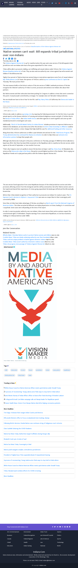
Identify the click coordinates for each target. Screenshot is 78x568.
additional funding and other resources (59, 129)
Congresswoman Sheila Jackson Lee (16, 43)
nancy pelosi (56, 370)
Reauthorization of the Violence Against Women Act (46, 46)
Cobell (9, 542)
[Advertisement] (39, 21)
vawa (30, 375)
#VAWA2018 (55, 220)
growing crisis (27, 114)
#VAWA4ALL (11, 108)
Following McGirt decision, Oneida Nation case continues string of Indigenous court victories (33, 423)
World (58, 546)
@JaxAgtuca (66, 220)
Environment (27, 532)
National (42, 546)
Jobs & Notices (44, 539)
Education (10, 546)
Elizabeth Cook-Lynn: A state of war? (15, 439)
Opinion (59, 532)
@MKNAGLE (60, 220)
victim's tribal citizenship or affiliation (55, 127)
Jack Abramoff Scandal (46, 535)
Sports (59, 539)
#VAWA (51, 220)
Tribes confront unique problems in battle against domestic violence (24, 239)
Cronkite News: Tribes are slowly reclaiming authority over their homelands (26, 237)
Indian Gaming (11, 4)
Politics (59, 535)
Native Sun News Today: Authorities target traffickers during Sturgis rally (27, 434)
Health (25, 542)
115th (6, 370)
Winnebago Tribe (44, 557)
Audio (29, 3)
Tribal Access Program (63, 132)
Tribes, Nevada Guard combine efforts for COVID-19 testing (22, 471)
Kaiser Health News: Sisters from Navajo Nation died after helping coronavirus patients (32, 403)
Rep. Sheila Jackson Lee (10, 79)
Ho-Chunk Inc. (55, 555)
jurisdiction (39, 370)
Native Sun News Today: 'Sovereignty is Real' (17, 444)
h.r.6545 (23, 370)
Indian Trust (43, 532)
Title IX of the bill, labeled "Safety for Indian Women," (27, 124)
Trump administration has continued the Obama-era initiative (22, 135)
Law (41, 542)
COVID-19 (43, 4)
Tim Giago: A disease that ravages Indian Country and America (23, 412)
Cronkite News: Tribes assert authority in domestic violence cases (23, 242)
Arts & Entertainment (13, 532)
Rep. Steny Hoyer (56, 149)
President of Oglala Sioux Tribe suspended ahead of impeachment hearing (27, 455)
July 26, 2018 (14, 111)
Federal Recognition (29, 535)
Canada (9, 539)
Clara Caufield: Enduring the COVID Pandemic (18, 428)
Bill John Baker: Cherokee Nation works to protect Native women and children (27, 235)
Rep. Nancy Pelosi (43, 99)
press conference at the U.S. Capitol (56, 79)
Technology (60, 542)
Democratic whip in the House (21, 151)
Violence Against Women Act (15, 63)
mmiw (47, 370)
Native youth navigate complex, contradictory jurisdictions (22, 449)
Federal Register (20, 4)
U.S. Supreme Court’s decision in (37, 196)
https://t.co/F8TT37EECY (8, 222)
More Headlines (8, 476)
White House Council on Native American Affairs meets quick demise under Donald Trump (33, 388)
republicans (67, 370)
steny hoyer (21, 375)
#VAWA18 (35, 106)
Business (9, 535)
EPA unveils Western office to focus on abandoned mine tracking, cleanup (26, 418)
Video (34, 3)
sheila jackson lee (9, 375)
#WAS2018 (38, 220)
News (6, 3)
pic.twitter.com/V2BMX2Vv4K (20, 108)
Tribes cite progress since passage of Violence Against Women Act (24, 244)
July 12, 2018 (14, 225)
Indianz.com (43, 565)
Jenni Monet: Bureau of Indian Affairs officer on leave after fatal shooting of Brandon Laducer (34, 395)
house (30, 370)
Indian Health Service (29, 118)
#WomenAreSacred (45, 220)
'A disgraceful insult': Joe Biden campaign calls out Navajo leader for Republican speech (32, 399)
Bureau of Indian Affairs (12, 118)
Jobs (38, 3)
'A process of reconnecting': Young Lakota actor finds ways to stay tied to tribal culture (32, 392)
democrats (14, 370)
